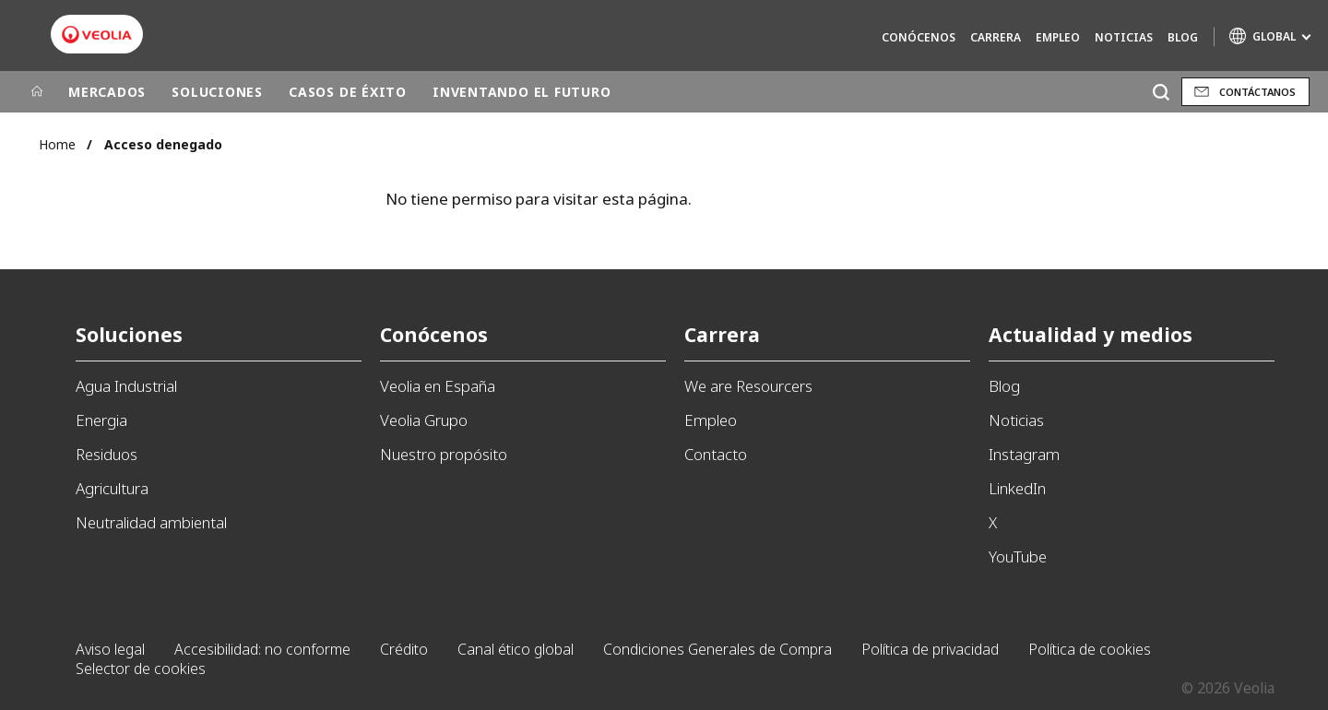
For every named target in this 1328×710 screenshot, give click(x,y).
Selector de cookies (141, 668)
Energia (101, 420)
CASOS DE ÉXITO (348, 92)
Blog (1183, 37)
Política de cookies (1089, 649)
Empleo (1058, 37)
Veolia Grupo (424, 420)
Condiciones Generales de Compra (717, 649)
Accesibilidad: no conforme (262, 649)
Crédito (404, 649)
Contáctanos (1257, 92)
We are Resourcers (748, 385)
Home (57, 144)
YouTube (1018, 556)
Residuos (106, 454)
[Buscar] (1160, 91)
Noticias (1124, 37)
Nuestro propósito (443, 454)
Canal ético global (515, 649)
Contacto (715, 454)
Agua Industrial (126, 385)
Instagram (1024, 454)
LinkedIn (1017, 488)
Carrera (995, 37)
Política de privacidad (930, 649)
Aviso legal (110, 649)
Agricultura (112, 488)
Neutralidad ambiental (151, 522)
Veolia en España (437, 385)
